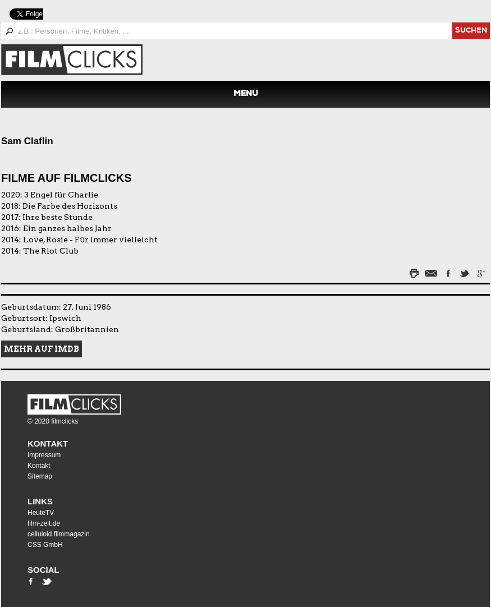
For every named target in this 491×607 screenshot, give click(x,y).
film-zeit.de (43, 523)
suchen (471, 31)
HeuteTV (40, 513)
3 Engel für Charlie (61, 194)
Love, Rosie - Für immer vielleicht (90, 239)
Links (40, 501)
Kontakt (47, 443)
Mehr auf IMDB (41, 348)
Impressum (44, 455)
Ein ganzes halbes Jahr (67, 228)
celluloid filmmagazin (58, 534)
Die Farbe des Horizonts (69, 205)
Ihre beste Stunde (57, 217)
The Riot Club (51, 250)
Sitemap (39, 476)
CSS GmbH (45, 545)
